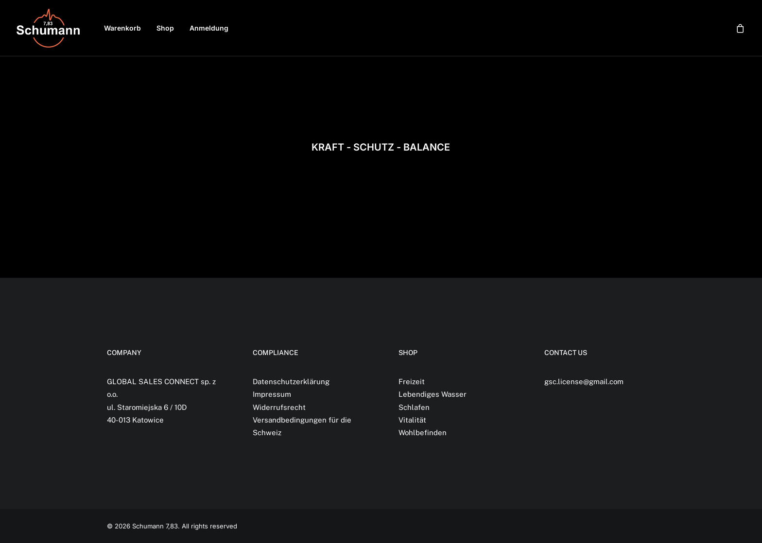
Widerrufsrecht (279, 407)
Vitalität (412, 420)
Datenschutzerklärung (291, 381)
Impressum (272, 394)
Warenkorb (122, 28)
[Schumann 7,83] (48, 28)
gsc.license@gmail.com (583, 381)
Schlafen (414, 407)
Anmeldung (209, 28)
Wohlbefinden (422, 432)
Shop (165, 28)
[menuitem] (122, 28)
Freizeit (411, 381)
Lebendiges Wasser (432, 394)
